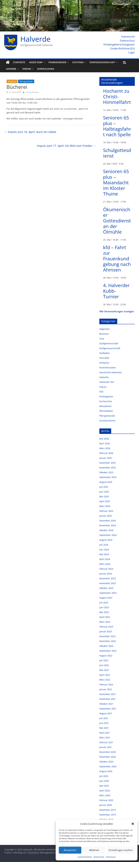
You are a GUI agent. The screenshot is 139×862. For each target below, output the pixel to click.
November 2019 (107, 814)
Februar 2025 (106, 510)
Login (131, 52)
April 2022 (104, 674)
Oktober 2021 (106, 703)
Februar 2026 (106, 453)
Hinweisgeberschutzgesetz (119, 44)
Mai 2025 (104, 496)
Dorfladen (104, 353)
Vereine (26, 68)
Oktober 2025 (106, 472)
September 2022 (107, 650)
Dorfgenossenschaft (102, 62)
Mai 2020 (104, 785)
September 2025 (107, 477)
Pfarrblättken (106, 410)
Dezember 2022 (107, 636)
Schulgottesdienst (117, 153)
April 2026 (104, 443)
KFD (101, 391)
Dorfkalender (45, 68)
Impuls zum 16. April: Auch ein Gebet (30, 132)
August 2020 (105, 771)
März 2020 (104, 795)
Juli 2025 (103, 486)
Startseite (19, 62)
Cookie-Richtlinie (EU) (122, 48)
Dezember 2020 (107, 751)
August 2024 (105, 539)
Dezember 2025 (107, 462)
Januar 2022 (105, 689)
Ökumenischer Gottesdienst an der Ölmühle (117, 220)
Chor (101, 338)
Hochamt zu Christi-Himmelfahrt (117, 96)
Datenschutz (98, 856)
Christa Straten (32, 92)
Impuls (103, 386)
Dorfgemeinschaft (108, 343)
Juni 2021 (104, 723)
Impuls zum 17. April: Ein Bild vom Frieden (66, 146)
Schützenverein (107, 420)
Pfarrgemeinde (57, 62)
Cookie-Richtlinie (85, 856)
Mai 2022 (104, 670)
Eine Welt (104, 357)
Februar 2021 (106, 742)
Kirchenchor (105, 401)
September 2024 (107, 535)
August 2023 (105, 597)
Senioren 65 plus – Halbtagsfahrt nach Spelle (117, 126)
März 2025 (104, 506)
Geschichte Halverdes (110, 372)
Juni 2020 (104, 780)
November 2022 (107, 641)
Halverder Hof (106, 382)
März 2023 (104, 621)
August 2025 (105, 482)
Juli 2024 (103, 544)
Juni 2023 (104, 607)
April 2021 (104, 732)
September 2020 (107, 766)
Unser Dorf (35, 62)
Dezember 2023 (107, 578)
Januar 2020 (105, 805)
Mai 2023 (104, 612)
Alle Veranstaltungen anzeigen (116, 311)
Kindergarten (106, 396)
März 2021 (104, 737)
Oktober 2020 (106, 761)
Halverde (35, 39)
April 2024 (104, 559)
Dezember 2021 (107, 694)
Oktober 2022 (106, 645)
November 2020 (107, 756)
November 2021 (107, 698)
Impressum (111, 856)
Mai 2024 (104, 554)
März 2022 (104, 679)
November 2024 (107, 525)
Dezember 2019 (107, 809)
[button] (132, 823)
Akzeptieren (70, 850)
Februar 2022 (106, 684)
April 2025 (104, 501)
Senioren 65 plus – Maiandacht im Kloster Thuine (116, 182)
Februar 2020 (106, 800)
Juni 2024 (104, 549)
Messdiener (105, 406)
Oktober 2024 (106, 530)
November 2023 (107, 583)
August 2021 (105, 713)
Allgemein (104, 329)
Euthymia (77, 62)
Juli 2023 (103, 602)
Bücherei (12, 81)
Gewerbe (11, 68)
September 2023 (107, 592)
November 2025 (107, 467)
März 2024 (104, 563)
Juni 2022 (104, 665)
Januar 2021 (105, 747)
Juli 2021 (103, 718)
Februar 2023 (106, 626)
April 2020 (104, 790)
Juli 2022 (103, 660)
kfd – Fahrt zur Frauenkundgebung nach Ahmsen (117, 258)
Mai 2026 (104, 438)
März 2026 (104, 448)
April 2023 (104, 617)
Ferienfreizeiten (107, 367)
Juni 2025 (104, 491)
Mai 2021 (104, 727)
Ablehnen (94, 850)
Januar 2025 (105, 515)
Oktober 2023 (106, 588)
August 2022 (105, 655)
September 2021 (107, 708)
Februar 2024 (106, 568)
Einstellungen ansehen (121, 850)
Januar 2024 (105, 573)
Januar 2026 (105, 457)
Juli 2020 (103, 776)
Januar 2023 (105, 631)
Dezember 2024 (107, 520)
